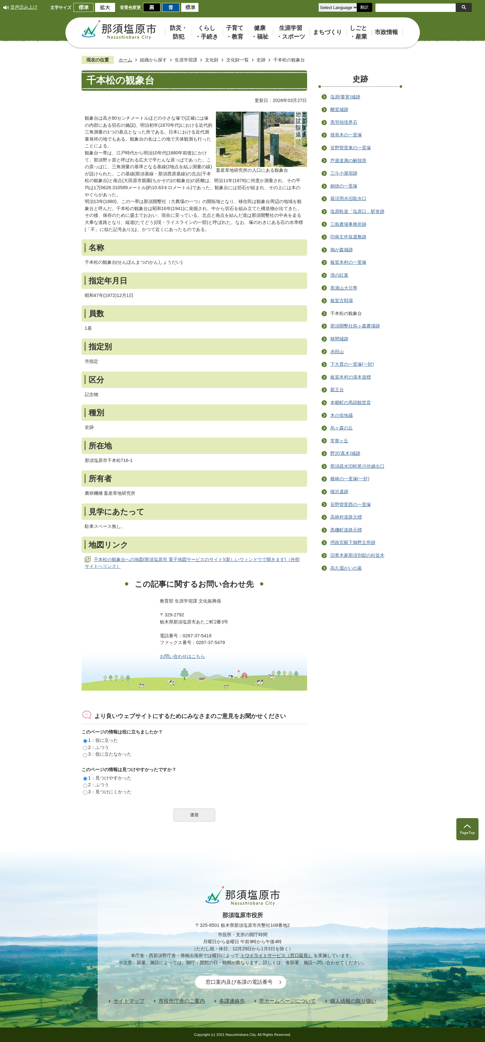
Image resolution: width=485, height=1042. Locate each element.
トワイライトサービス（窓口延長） (276, 955)
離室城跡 (339, 109)
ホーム (125, 59)
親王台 (337, 389)
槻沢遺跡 (339, 491)
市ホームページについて (287, 1001)
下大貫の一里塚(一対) (352, 364)
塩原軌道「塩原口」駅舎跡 (357, 211)
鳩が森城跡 (341, 249)
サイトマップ (128, 1001)
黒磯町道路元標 (346, 529)
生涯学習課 (186, 59)
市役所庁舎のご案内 (182, 1001)
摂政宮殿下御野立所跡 (352, 542)
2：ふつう (96, 747)
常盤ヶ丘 (339, 440)
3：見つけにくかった (107, 791)
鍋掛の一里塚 (343, 186)
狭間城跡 (339, 338)
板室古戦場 (341, 300)
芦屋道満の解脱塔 (348, 160)
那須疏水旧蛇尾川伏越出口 (357, 466)
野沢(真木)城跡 (345, 453)
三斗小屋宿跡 (343, 173)
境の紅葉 (339, 275)
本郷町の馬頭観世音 (350, 402)
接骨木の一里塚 (346, 134)
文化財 (211, 59)
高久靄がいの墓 (346, 568)
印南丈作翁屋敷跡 (348, 236)
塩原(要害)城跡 (345, 96)
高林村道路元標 (346, 517)
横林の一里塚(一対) (350, 478)
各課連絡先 (232, 1001)
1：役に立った (100, 740)
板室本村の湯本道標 (350, 377)
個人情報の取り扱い (353, 1001)
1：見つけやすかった (107, 777)
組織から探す (153, 59)
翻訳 (364, 7)
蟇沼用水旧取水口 (348, 198)
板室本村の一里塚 (348, 262)
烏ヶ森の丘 (341, 427)
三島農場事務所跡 (348, 224)
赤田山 (337, 351)
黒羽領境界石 (343, 122)
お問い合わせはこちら (182, 656)
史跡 (261, 59)
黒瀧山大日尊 (343, 287)
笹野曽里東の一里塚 (350, 147)
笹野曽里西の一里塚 (350, 504)
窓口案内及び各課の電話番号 (239, 982)
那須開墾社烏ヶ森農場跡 (355, 325)
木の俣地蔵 (341, 415)
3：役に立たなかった (107, 754)
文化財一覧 (237, 59)
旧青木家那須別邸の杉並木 (357, 555)
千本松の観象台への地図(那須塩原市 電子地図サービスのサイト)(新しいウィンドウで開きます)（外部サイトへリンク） (192, 563)
